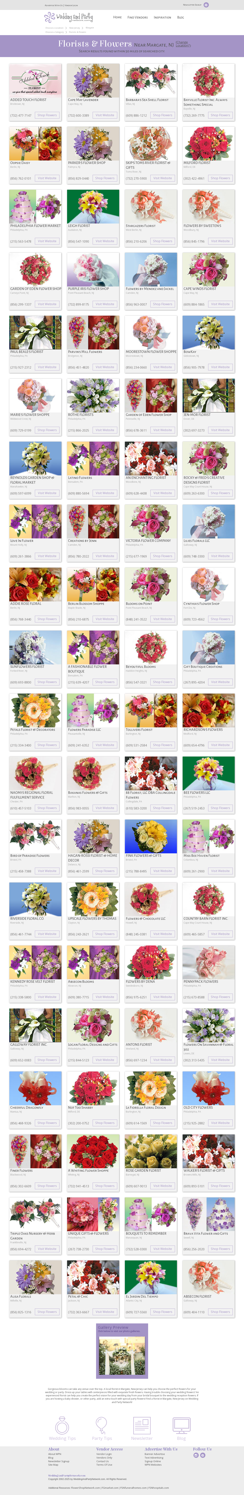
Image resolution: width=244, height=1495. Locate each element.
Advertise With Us (54, 5)
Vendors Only (104, 1457)
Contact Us (102, 1461)
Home (117, 17)
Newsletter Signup (192, 5)
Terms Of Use (104, 1464)
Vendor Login (71, 5)
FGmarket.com (110, 1487)
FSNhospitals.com (158, 1487)
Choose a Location (54, 28)
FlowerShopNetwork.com (85, 1487)
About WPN (54, 1454)
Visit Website (105, 115)
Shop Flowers (47, 115)
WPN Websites (153, 1464)
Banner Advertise (155, 1454)
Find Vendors (138, 17)
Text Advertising (154, 1457)
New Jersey (74, 28)
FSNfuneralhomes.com (133, 1487)
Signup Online (153, 1461)
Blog (180, 17)
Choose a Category (54, 32)
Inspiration (162, 17)
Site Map (53, 1464)
